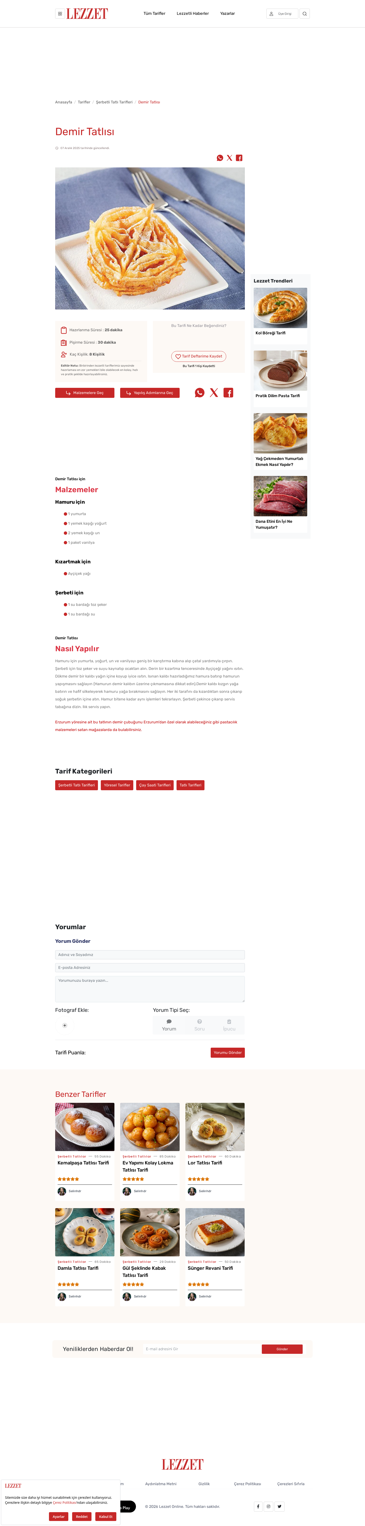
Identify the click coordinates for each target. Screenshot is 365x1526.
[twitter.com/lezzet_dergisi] (279, 1507)
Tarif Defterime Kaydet (198, 356)
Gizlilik (204, 1484)
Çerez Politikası (247, 1484)
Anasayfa (63, 102)
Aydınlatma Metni (161, 1484)
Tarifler (84, 102)
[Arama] (305, 14)
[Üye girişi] (282, 14)
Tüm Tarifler (154, 13)
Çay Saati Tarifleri (155, 785)
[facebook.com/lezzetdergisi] (258, 1507)
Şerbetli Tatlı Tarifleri (114, 102)
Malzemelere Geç (85, 392)
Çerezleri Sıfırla (291, 1484)
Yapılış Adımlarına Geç (150, 392)
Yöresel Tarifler (117, 785)
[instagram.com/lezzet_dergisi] (268, 1507)
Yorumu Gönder (228, 1052)
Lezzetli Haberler (193, 13)
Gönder (282, 1349)
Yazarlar (227, 13)
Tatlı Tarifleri (190, 785)
